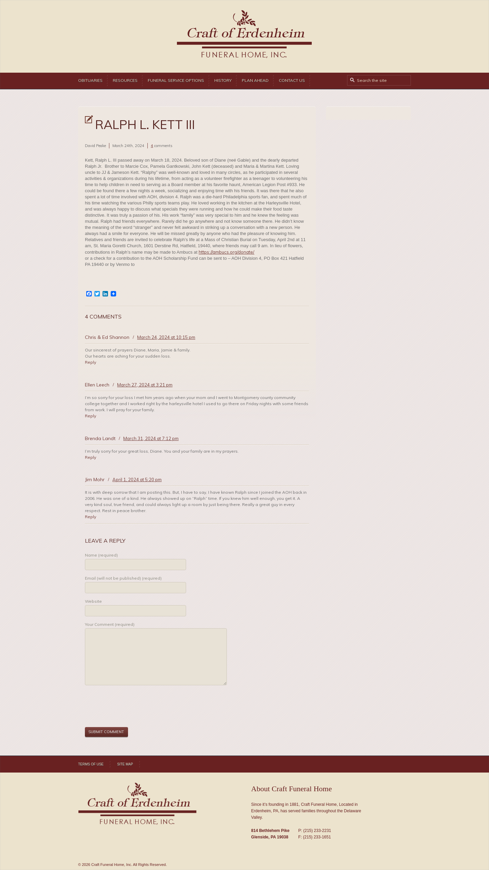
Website (93, 601)
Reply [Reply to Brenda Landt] (90, 457)
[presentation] (136, 707)
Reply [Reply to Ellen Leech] (90, 415)
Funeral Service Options (176, 80)
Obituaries (90, 80)
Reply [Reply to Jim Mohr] (90, 516)
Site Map (125, 764)
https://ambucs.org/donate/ (226, 252)
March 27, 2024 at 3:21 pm (145, 384)
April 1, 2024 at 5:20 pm (137, 479)
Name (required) (101, 555)
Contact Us (292, 80)
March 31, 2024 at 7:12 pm (151, 438)
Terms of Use (91, 764)
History (223, 80)
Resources (125, 80)
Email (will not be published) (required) (123, 578)
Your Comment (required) (109, 624)
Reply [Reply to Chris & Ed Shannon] (90, 362)
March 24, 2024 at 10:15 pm (166, 337)
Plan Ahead (255, 80)
